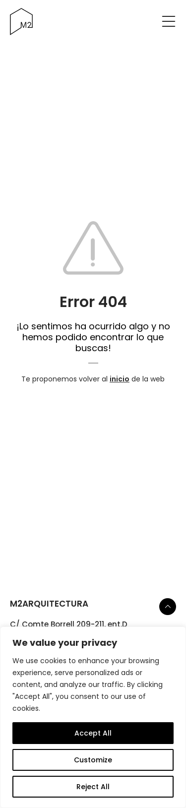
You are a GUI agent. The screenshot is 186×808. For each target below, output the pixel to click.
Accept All (93, 733)
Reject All (93, 787)
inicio (119, 379)
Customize (93, 760)
